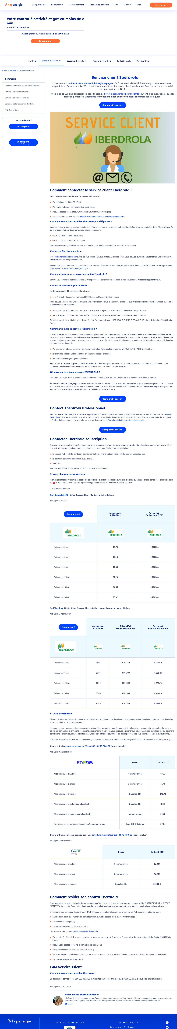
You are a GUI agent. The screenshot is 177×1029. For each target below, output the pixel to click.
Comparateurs (38, 5)
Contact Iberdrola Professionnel (17, 92)
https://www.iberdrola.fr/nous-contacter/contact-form (102, 217)
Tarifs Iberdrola (124, 61)
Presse (131, 1027)
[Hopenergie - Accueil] (13, 5)
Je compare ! (161, 5)
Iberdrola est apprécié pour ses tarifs (121, 94)
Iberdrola (32, 61)
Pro (116, 5)
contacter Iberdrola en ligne (66, 257)
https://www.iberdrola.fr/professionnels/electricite (123, 420)
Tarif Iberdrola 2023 (59, 495)
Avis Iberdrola (143, 61)
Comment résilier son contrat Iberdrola (19, 104)
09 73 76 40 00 (103, 746)
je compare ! (73, 514)
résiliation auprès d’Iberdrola (85, 931)
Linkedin (70, 1004)
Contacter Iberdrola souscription (17, 98)
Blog (139, 5)
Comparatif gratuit (112, 105)
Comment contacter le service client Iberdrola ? (22, 86)
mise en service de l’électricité (81, 746)
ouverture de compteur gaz (104, 835)
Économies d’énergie (99, 5)
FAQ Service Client (12, 110)
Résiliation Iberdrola (102, 61)
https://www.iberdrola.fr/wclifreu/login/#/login (69, 268)
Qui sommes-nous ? (117, 1027)
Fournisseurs (57, 5)
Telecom (127, 5)
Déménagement (76, 5)
